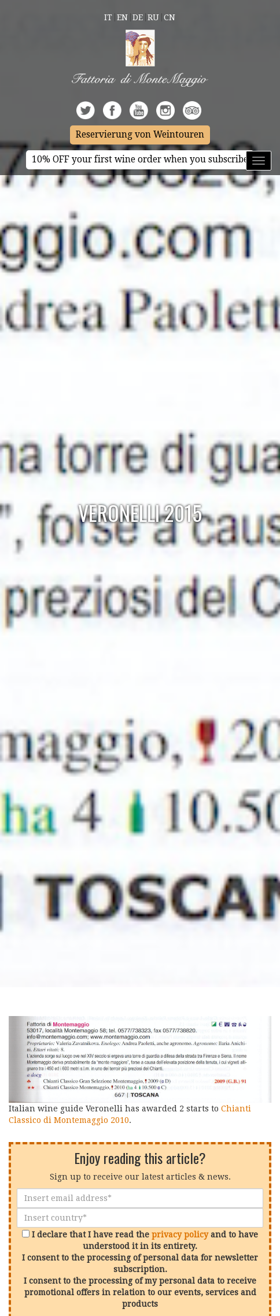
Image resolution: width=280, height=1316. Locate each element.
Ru (153, 17)
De (137, 17)
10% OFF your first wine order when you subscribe (140, 159)
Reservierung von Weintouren (140, 134)
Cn (169, 17)
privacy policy (180, 1234)
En (122, 17)
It (108, 17)
